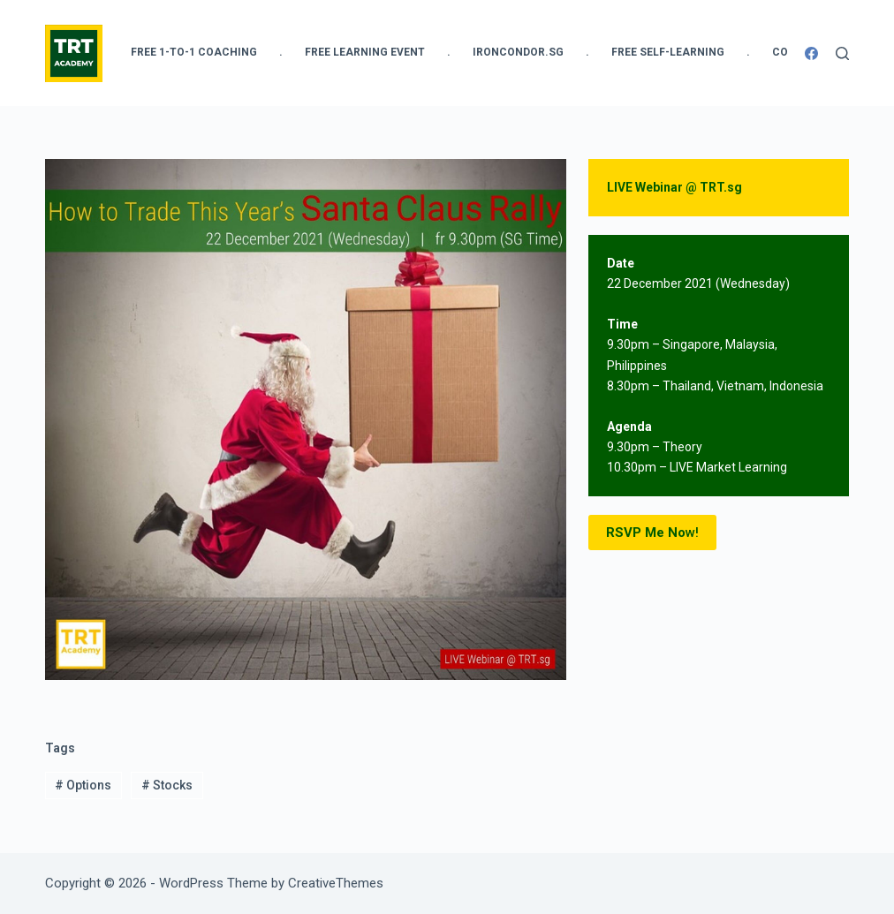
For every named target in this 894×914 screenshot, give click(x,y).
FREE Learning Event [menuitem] (365, 52)
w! (652, 533)
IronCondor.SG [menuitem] (518, 52)
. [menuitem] (281, 52)
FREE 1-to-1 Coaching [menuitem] (194, 52)
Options (83, 785)
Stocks (167, 785)
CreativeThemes (335, 883)
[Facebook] (811, 53)
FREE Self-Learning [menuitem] (667, 52)
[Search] (842, 53)
